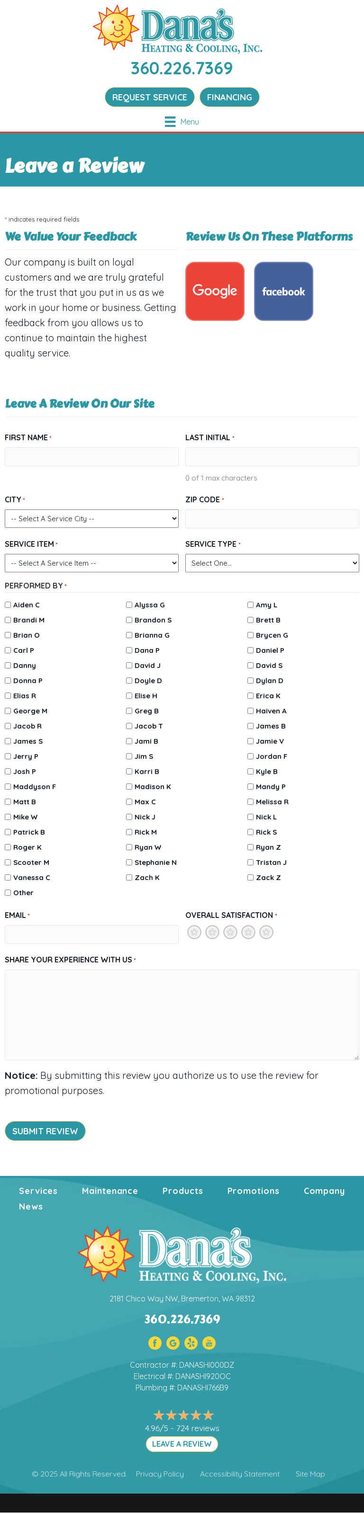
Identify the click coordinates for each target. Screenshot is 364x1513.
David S (269, 665)
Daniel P (270, 650)
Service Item (31, 544)
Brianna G (152, 635)
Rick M (146, 832)
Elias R (24, 695)
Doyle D (148, 680)
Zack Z (268, 877)
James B (271, 725)
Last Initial (209, 438)
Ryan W (148, 847)
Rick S (266, 832)
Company (324, 1190)
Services (38, 1190)
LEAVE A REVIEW (182, 1444)
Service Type (212, 544)
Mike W (25, 816)
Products (183, 1190)
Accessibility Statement (240, 1473)
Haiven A (271, 710)
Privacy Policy (160, 1473)
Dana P (147, 650)
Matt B (24, 801)
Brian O (26, 635)
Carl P (23, 650)
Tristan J (271, 862)
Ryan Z (268, 847)
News (31, 1206)
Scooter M (31, 862)
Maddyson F (34, 786)
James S (28, 741)
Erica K (268, 695)
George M (30, 710)
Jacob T (149, 725)
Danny (24, 665)
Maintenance (110, 1190)
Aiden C (26, 604)
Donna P (28, 680)
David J (148, 665)
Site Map (310, 1473)
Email (17, 915)
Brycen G (272, 635)
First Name (28, 438)
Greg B (147, 710)
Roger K (27, 847)
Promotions (254, 1190)
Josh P (24, 771)
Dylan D (269, 680)
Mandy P (271, 786)
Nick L (266, 816)
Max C (145, 801)
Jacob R (27, 725)
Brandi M (29, 619)
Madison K (153, 786)
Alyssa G (150, 604)
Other (23, 892)
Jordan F (271, 756)
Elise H (146, 695)
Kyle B (267, 771)
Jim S (144, 756)
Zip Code (204, 500)
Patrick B (29, 832)
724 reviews (197, 1428)
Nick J (145, 816)
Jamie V (270, 741)
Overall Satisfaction (231, 915)
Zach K (147, 877)
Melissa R (272, 801)
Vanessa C (31, 877)
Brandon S (153, 619)
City (15, 500)
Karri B (147, 771)
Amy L (266, 604)
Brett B (268, 619)
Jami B (146, 741)
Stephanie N (156, 862)
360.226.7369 (182, 68)
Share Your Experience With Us (70, 960)
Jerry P (25, 756)
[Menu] (181, 122)
